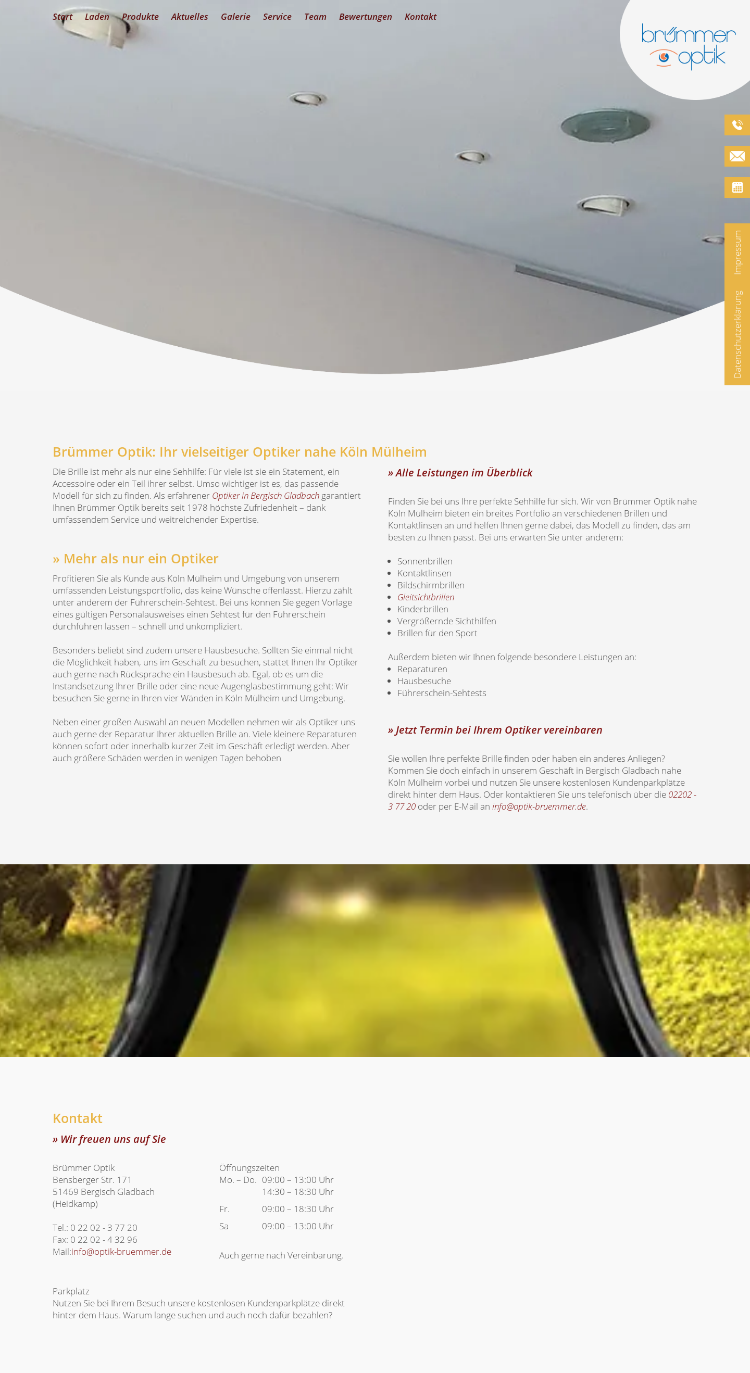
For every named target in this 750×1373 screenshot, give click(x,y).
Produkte (140, 16)
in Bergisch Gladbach (265, 495)
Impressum (737, 252)
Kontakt (420, 16)
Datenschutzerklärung (737, 335)
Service (277, 16)
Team (315, 16)
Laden (97, 16)
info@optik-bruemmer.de (539, 806)
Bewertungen (365, 16)
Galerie (236, 16)
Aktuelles (189, 16)
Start (62, 16)
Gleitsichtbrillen (425, 597)
